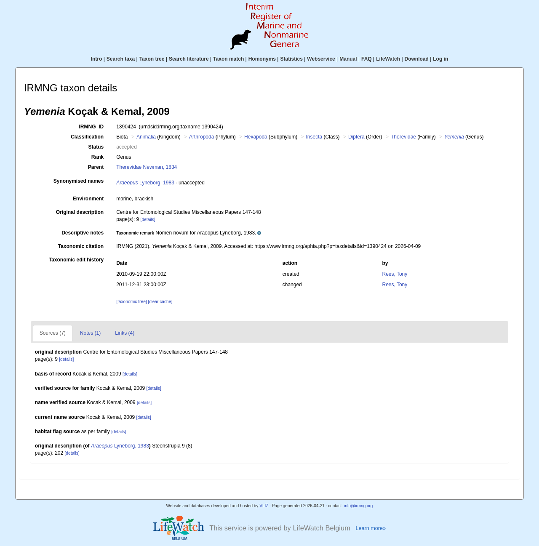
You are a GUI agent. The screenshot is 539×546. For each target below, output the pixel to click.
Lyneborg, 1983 (145, 183)
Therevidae (403, 137)
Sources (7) (53, 333)
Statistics (291, 59)
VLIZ (263, 505)
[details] (148, 219)
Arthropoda (201, 137)
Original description (80, 212)
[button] (188, 233)
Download (417, 59)
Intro (96, 59)
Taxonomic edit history (76, 260)
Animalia (146, 137)
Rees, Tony (394, 274)
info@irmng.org (358, 505)
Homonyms (262, 59)
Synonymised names (78, 181)
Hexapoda (255, 137)
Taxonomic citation (81, 246)
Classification (87, 137)
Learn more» (370, 528)
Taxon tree (152, 59)
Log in (440, 59)
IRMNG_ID (91, 127)
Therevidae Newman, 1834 (146, 167)
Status (96, 147)
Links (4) (124, 333)
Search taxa (121, 59)
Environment (88, 199)
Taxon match (228, 59)
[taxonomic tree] (131, 301)
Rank (97, 157)
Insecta (314, 137)
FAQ (366, 59)
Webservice (321, 59)
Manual (348, 59)
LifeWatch (388, 59)
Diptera (356, 137)
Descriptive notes (82, 233)
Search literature (189, 59)
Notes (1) (90, 333)
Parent (96, 167)
